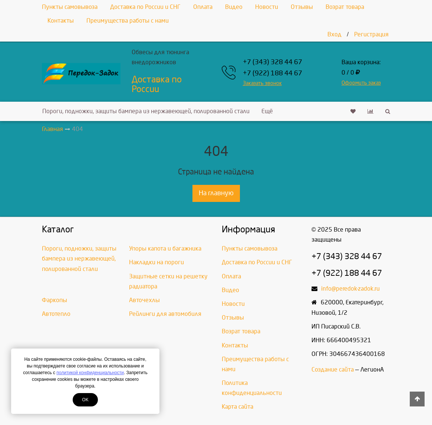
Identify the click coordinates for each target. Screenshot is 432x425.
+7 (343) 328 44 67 (272, 62)
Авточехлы (144, 300)
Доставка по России (157, 84)
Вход (334, 34)
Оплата (202, 7)
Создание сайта (332, 369)
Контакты (60, 20)
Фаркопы (54, 300)
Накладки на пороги (156, 262)
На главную (216, 193)
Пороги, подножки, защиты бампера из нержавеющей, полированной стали (146, 111)
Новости (266, 7)
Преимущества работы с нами (127, 20)
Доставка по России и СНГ (145, 7)
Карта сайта (237, 406)
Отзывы (302, 7)
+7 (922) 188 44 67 (272, 73)
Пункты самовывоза (70, 7)
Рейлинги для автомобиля (165, 314)
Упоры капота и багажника (165, 248)
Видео (234, 7)
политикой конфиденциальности (89, 372)
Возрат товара (345, 7)
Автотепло (56, 314)
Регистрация (371, 34)
